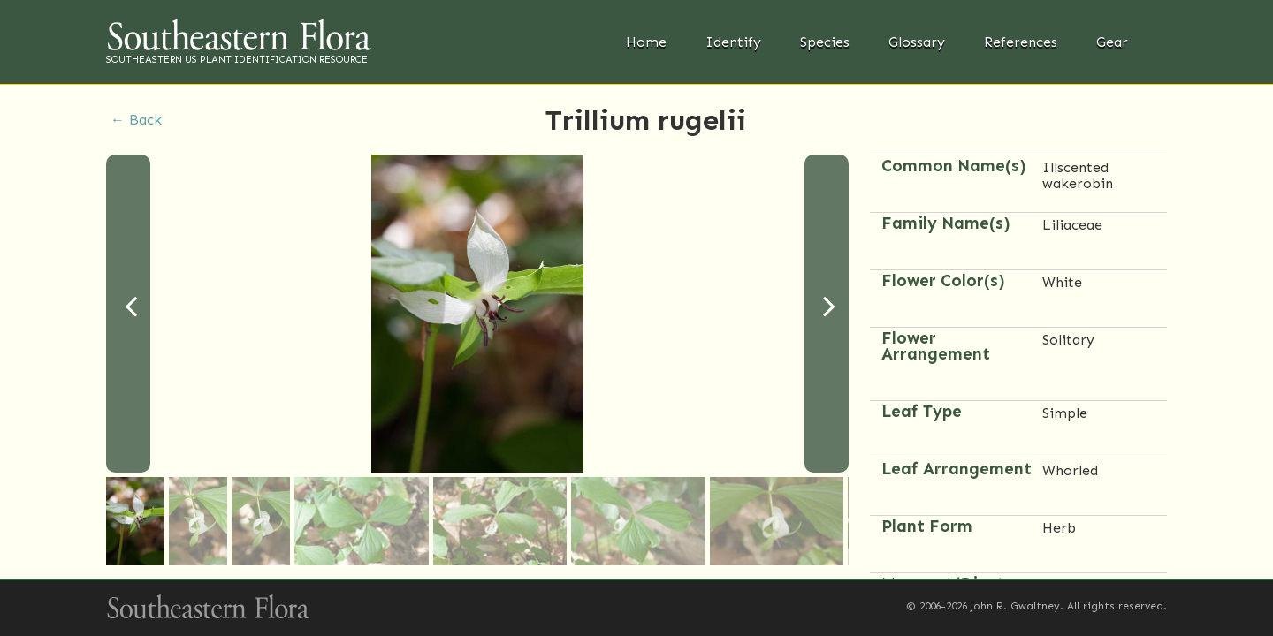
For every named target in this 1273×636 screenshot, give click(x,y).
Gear (1112, 42)
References (1020, 42)
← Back (136, 119)
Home (646, 42)
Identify (733, 42)
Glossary (916, 42)
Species (825, 42)
